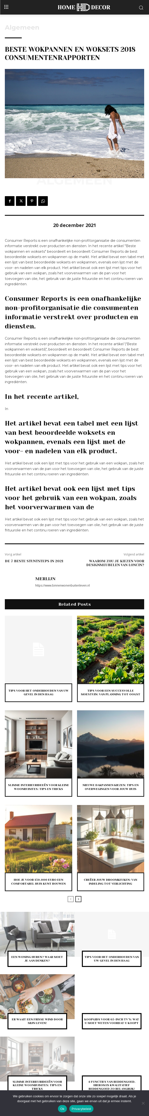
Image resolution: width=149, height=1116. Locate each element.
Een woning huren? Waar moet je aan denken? (37, 958)
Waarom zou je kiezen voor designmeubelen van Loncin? (115, 563)
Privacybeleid (81, 1109)
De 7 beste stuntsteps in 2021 (34, 561)
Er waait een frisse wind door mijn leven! (37, 1021)
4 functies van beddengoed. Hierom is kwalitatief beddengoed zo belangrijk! (111, 1085)
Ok (62, 1109)
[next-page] (78, 899)
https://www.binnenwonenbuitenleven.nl (62, 585)
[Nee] (143, 1103)
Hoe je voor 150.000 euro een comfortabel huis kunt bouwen (38, 881)
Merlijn (45, 579)
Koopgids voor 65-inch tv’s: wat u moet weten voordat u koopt (111, 1021)
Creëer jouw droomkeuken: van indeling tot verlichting (110, 881)
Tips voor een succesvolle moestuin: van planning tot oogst (110, 692)
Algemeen (22, 27)
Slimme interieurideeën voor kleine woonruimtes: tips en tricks (37, 1085)
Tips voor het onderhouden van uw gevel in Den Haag (38, 692)
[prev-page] (71, 899)
